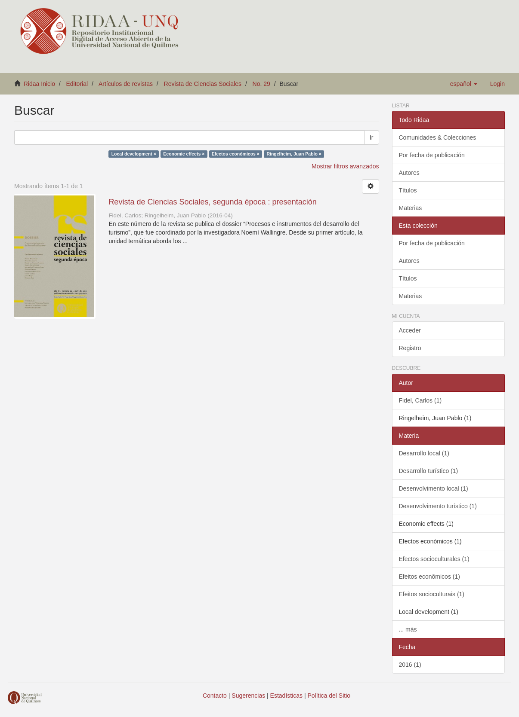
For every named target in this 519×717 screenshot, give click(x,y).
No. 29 (261, 83)
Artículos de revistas (126, 83)
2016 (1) (410, 664)
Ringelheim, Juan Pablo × (293, 153)
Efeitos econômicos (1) (429, 576)
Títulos (408, 190)
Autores (409, 172)
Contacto (215, 695)
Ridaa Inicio (39, 83)
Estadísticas (286, 695)
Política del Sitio (329, 695)
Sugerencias (248, 695)
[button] (464, 84)
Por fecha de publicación (432, 155)
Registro (410, 348)
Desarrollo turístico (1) (428, 470)
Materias (410, 207)
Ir (372, 137)
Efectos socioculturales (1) (434, 558)
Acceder (410, 330)
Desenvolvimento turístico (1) (438, 506)
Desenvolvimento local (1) (433, 488)
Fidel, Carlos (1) (420, 400)
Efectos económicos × (236, 153)
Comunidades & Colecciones (437, 137)
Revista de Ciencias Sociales (203, 83)
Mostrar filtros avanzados (345, 166)
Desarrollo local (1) (424, 453)
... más (408, 629)
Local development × (133, 153)
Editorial (77, 83)
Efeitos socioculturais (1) (432, 594)
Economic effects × (183, 153)
